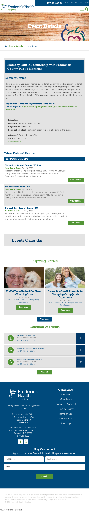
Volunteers (66, 402)
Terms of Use (66, 417)
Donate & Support (66, 407)
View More (44, 321)
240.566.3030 (51, 3)
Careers (65, 397)
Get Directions (14, 142)
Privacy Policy (66, 412)
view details (75, 180)
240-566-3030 (23, 426)
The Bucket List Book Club (17, 187)
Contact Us (65, 422)
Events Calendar (16, 46)
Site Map (66, 426)
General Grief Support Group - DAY (21, 209)
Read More (23, 309)
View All (44, 375)
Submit (44, 480)
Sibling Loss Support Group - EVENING (23, 165)
